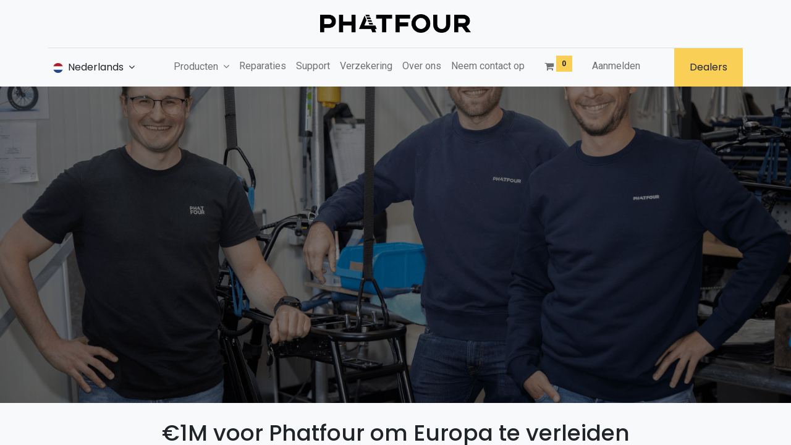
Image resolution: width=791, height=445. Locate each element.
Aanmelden (616, 66)
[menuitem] (262, 66)
